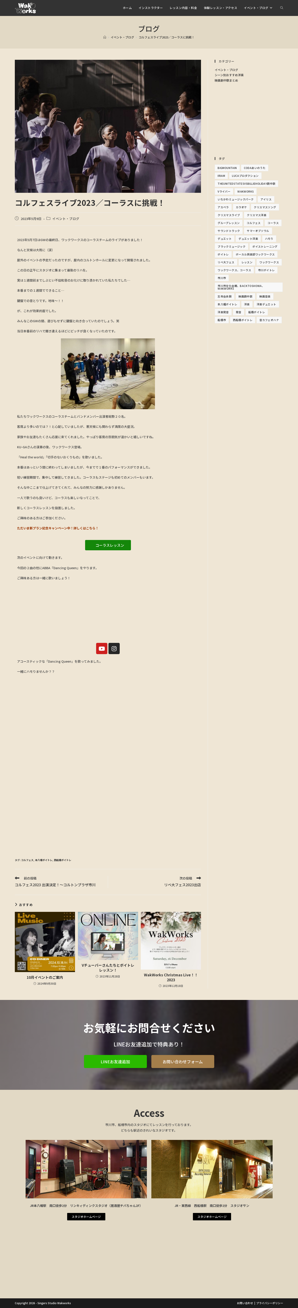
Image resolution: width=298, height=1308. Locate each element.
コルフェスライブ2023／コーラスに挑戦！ (166, 37)
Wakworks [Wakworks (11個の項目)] (245, 191)
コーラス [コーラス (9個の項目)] (273, 223)
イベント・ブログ (65, 218)
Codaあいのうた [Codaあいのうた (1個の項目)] (255, 168)
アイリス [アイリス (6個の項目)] (266, 199)
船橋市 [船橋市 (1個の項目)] (222, 320)
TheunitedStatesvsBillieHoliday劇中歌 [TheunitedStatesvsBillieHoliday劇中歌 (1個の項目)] (246, 183)
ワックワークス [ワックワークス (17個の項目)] (269, 262)
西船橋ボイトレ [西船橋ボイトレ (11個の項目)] (242, 320)
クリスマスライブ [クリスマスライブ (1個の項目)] (229, 215)
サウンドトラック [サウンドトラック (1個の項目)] (229, 231)
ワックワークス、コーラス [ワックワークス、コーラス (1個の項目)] (234, 270)
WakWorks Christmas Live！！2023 (171, 977)
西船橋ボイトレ (62, 860)
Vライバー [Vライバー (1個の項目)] (224, 191)
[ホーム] (104, 37)
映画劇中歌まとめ (226, 80)
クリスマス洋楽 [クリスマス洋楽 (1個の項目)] (256, 215)
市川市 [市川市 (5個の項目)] (222, 278)
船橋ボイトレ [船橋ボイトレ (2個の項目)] (256, 312)
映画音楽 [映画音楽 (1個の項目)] (265, 296)
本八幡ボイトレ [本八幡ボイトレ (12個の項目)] (227, 304)
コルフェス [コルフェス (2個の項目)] (253, 223)
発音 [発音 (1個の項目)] (238, 312)
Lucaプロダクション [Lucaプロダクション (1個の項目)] (245, 176)
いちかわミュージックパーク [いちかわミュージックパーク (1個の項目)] (236, 199)
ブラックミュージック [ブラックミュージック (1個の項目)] (231, 246)
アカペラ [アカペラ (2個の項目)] (223, 207)
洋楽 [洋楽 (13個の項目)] (247, 304)
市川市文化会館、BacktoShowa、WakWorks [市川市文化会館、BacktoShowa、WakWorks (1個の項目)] (241, 287)
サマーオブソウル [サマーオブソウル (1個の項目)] (258, 231)
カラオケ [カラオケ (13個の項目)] (241, 207)
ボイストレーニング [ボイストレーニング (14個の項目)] (265, 246)
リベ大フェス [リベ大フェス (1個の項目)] (226, 262)
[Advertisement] (108, 819)
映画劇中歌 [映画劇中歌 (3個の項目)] (245, 296)
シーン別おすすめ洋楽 (229, 75)
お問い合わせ (245, 1303)
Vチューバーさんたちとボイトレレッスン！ (108, 968)
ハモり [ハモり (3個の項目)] (269, 238)
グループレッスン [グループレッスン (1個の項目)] (229, 223)
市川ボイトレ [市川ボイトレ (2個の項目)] (266, 270)
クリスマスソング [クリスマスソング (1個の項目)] (265, 207)
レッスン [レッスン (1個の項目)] (247, 262)
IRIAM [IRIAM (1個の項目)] (221, 176)
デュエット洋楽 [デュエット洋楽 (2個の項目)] (248, 238)
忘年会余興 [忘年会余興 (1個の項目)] (225, 296)
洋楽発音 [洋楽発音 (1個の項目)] (223, 312)
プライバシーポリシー (269, 1303)
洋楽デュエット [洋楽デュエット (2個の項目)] (266, 304)
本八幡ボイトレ (43, 860)
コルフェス (27, 860)
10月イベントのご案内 (45, 977)
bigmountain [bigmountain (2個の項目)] (227, 168)
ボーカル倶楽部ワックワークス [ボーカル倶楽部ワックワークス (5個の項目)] (255, 254)
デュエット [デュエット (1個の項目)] (225, 238)
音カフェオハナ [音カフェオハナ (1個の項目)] (269, 320)
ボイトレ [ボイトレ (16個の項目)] (223, 254)
